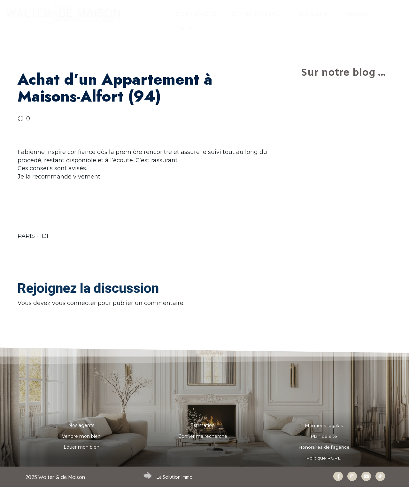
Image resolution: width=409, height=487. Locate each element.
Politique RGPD (324, 458)
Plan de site (324, 436)
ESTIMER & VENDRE (257, 14)
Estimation (202, 425)
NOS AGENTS (313, 14)
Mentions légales (324, 425)
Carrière (355, 14)
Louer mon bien (81, 447)
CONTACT (185, 29)
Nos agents (81, 425)
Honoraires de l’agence (324, 447)
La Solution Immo (175, 477)
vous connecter (74, 303)
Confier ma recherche (202, 436)
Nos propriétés (195, 14)
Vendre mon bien (81, 436)
